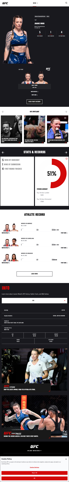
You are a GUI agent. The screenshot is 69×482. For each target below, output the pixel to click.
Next (66, 112)
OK (34, 478)
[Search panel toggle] (66, 3)
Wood (23, 224)
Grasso (30, 254)
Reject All (34, 473)
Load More (34, 274)
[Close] (66, 459)
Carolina (30, 239)
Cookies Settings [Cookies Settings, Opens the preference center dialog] (34, 467)
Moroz (29, 224)
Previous (3, 112)
